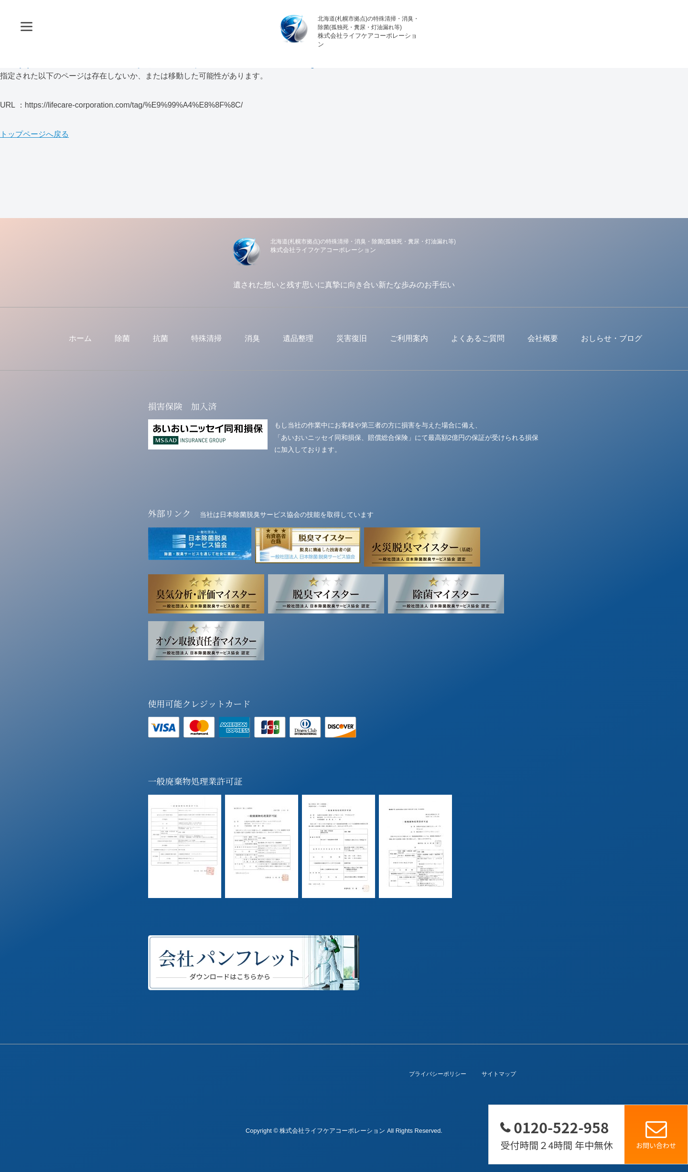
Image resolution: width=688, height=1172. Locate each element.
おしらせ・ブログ (611, 338)
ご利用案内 (409, 338)
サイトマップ (499, 1074)
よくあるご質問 (478, 338)
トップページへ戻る (34, 134)
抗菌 (160, 338)
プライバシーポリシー (437, 1074)
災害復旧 (351, 338)
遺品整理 (298, 338)
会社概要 (542, 338)
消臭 (252, 338)
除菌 (122, 338)
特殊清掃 (206, 338)
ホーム (80, 338)
